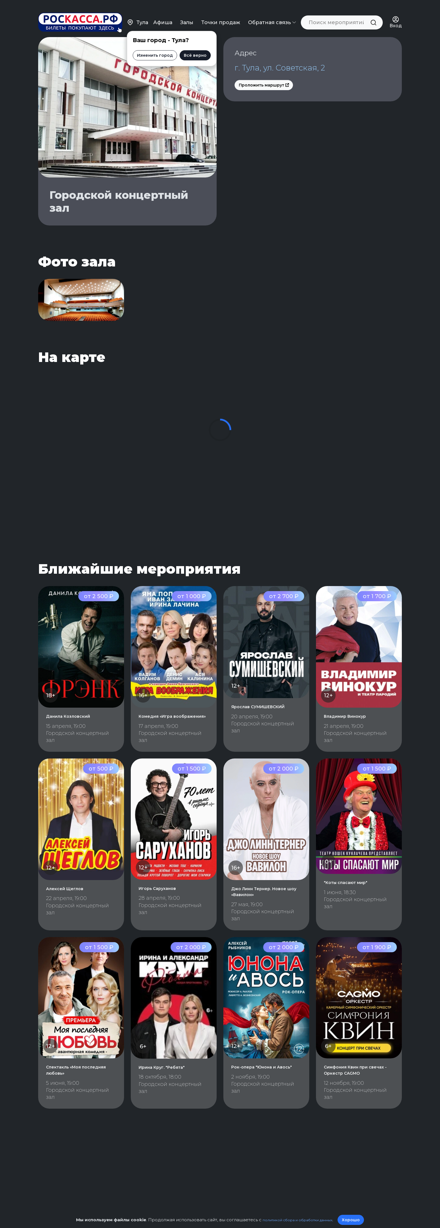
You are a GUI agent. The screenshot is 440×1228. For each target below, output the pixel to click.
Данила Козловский (75, 733)
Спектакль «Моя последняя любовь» (75, 1093)
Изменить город (147, 46)
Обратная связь (272, 14)
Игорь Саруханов (163, 911)
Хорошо (359, 1219)
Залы (187, 14)
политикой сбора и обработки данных (297, 1219)
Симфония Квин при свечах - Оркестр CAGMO (353, 1096)
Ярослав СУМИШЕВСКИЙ (266, 724)
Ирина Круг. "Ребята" (169, 1090)
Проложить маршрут (264, 88)
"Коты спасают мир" (353, 906)
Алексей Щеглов (70, 912)
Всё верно (187, 46)
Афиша (163, 14)
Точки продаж (221, 14)
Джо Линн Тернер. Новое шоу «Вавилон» (263, 915)
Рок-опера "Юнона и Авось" (260, 1093)
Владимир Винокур (352, 733)
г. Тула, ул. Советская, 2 (292, 69)
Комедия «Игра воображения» (160, 736)
